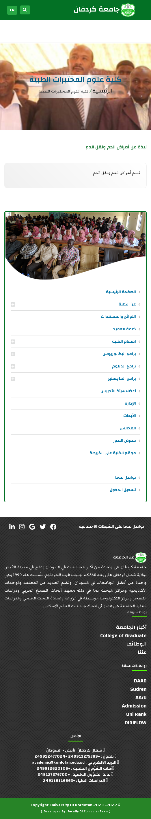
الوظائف (136, 644)
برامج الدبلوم (124, 366)
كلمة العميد (124, 329)
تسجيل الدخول (123, 490)
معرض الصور (124, 440)
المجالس (128, 428)
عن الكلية (127, 304)
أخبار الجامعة (131, 627)
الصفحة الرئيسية (121, 292)
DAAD (140, 681)
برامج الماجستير (122, 378)
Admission (134, 706)
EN (12, 10)
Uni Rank (136, 714)
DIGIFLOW (136, 722)
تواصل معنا (125, 477)
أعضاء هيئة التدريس (118, 391)
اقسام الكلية (124, 341)
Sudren (138, 689)
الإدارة (130, 403)
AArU (141, 697)
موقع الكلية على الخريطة (113, 453)
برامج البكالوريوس (119, 354)
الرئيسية (102, 91)
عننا (142, 652)
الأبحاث (129, 416)
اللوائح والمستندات (118, 316)
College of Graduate (123, 635)
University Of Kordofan (71, 805)
